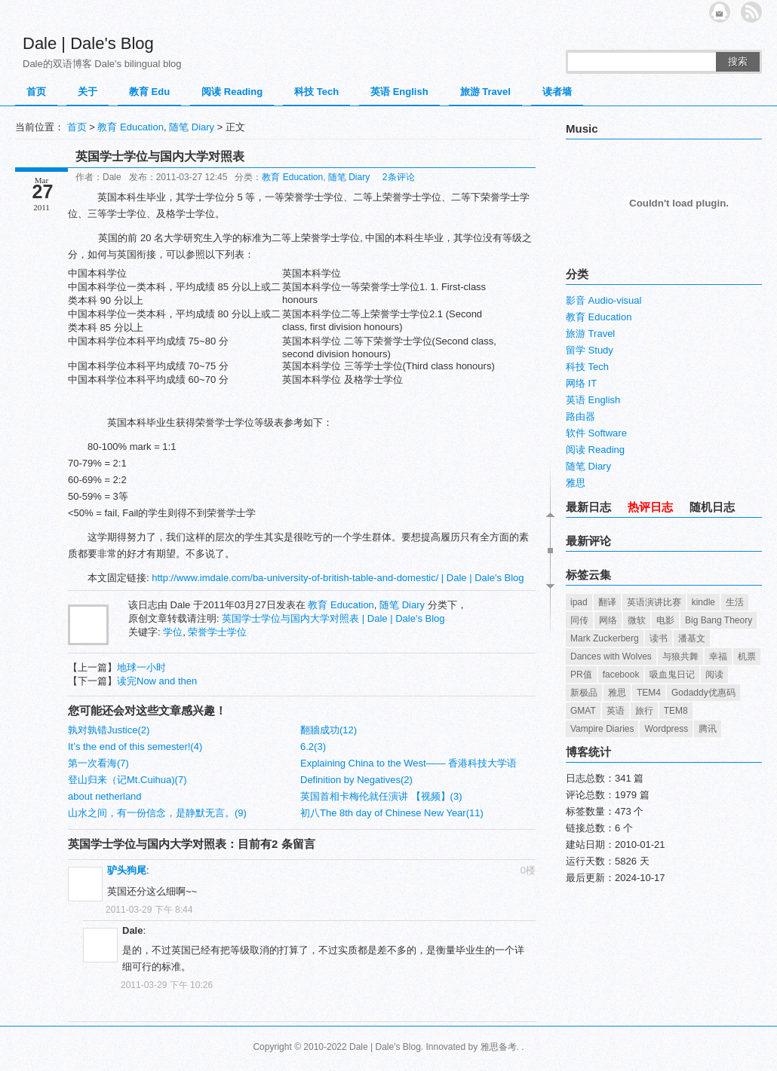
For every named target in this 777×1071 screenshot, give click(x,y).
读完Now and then (157, 681)
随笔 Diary (191, 127)
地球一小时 (141, 667)
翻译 (607, 602)
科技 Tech (316, 91)
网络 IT (581, 383)
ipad (579, 602)
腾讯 (708, 729)
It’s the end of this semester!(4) (135, 746)
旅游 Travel (485, 91)
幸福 (718, 656)
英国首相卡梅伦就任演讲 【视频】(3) (381, 796)
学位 (173, 632)
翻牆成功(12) (328, 730)
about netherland (105, 796)
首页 (36, 91)
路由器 (580, 416)
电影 (665, 620)
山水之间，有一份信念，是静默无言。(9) (157, 813)
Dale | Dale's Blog (88, 43)
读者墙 (557, 91)
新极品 (583, 692)
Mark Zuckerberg (604, 638)
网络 (608, 620)
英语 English (399, 91)
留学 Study (589, 350)
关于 (87, 91)
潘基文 (691, 638)
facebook (621, 674)
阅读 (714, 674)
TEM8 (676, 710)
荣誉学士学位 (217, 632)
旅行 (644, 710)
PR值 (581, 674)
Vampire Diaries (602, 729)
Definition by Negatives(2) (356, 779)
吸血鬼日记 (672, 674)
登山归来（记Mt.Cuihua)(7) (127, 779)
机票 (747, 656)
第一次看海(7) (98, 763)
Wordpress (666, 729)
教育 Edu (149, 91)
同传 (579, 620)
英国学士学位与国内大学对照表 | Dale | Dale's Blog (333, 618)
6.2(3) (313, 746)
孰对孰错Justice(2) (108, 730)
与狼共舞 (680, 656)
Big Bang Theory (718, 620)
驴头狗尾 (126, 870)
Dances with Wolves (611, 656)
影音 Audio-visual (603, 300)
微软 (637, 620)
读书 (659, 638)
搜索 (738, 61)
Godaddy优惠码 (703, 692)
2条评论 (398, 177)
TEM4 (649, 692)
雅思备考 (499, 1047)
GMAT (583, 710)
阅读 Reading (232, 91)
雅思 (575, 482)
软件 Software (596, 433)
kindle (703, 602)
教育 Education (130, 127)
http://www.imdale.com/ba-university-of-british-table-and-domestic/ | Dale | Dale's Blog (338, 577)
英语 (616, 710)
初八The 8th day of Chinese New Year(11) (392, 813)
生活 (735, 602)
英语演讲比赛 (654, 602)
